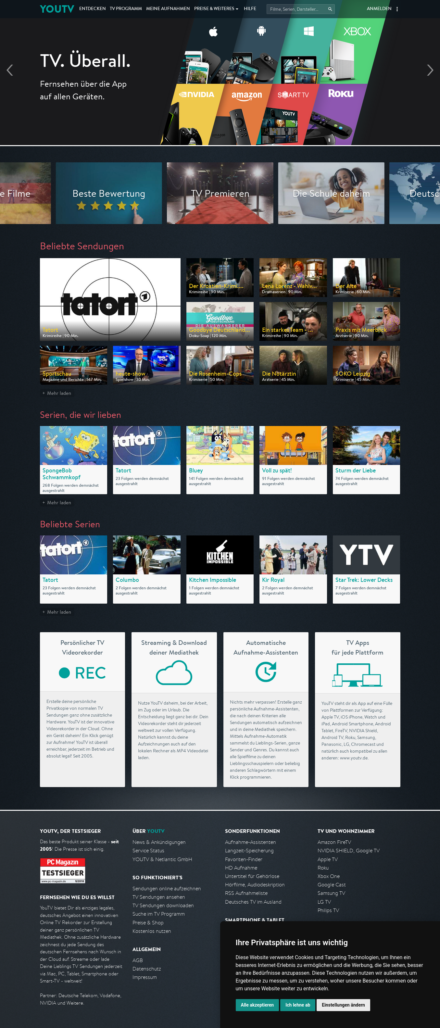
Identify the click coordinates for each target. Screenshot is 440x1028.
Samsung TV (331, 893)
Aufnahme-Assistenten (250, 842)
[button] (397, 9)
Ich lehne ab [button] (297, 1005)
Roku (323, 867)
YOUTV (57, 9)
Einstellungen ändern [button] (343, 1005)
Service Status (148, 850)
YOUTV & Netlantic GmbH (162, 859)
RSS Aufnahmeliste (246, 893)
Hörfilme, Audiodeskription (255, 884)
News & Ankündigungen (159, 842)
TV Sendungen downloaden (163, 905)
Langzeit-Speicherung (249, 850)
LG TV (324, 901)
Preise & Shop (148, 922)
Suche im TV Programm (158, 913)
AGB (137, 960)
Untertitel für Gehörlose (252, 876)
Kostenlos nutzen (151, 931)
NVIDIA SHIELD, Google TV (349, 850)
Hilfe (250, 9)
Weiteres (214, 9)
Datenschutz (146, 968)
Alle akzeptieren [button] (257, 1005)
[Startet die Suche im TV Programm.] (301, 9)
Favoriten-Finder (243, 859)
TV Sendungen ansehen (158, 897)
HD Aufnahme (241, 867)
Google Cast (332, 884)
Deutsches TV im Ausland (253, 901)
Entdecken (92, 9)
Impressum (144, 977)
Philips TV (328, 910)
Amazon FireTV (334, 842)
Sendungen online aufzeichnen (166, 888)
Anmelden (379, 9)
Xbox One (329, 876)
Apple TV (328, 859)
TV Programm (126, 9)
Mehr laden (59, 393)
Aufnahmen (168, 9)
